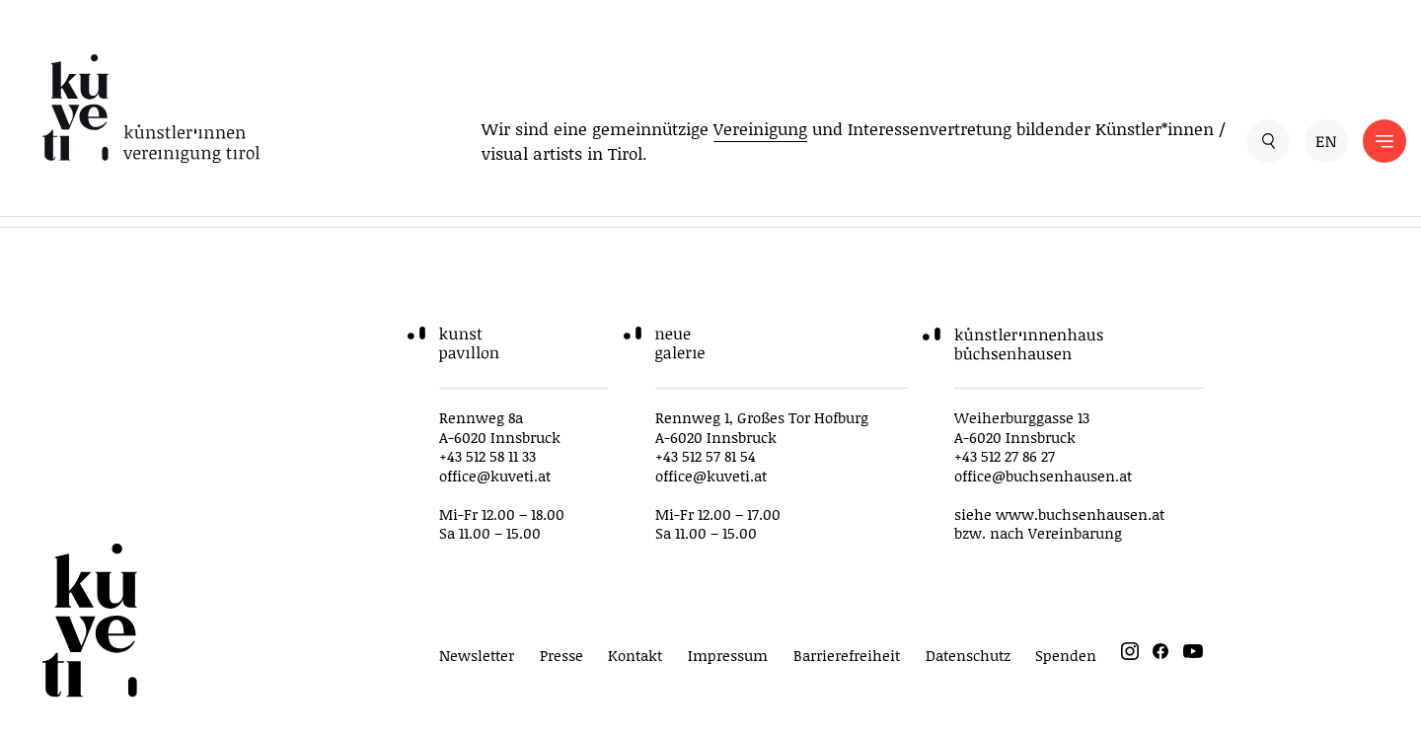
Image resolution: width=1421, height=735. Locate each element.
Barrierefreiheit (846, 655)
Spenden (1065, 655)
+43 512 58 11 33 (487, 456)
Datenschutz (968, 655)
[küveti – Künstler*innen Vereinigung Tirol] (151, 109)
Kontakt (635, 655)
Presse (561, 655)
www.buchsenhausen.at (1080, 514)
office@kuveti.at (495, 475)
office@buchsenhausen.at (1043, 475)
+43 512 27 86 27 (1004, 456)
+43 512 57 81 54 (705, 456)
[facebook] (1160, 654)
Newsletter (476, 655)
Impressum (728, 655)
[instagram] (1130, 654)
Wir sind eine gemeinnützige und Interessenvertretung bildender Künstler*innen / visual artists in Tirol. (854, 141)
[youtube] (1193, 654)
